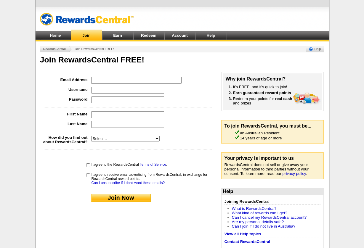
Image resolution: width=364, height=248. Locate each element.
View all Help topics (243, 234)
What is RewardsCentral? (254, 208)
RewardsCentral (54, 49)
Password (78, 99)
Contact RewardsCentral (247, 241)
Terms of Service (153, 164)
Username (77, 89)
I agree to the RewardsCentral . (129, 164)
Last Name (77, 124)
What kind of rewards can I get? (259, 213)
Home (55, 35)
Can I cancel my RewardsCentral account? (269, 217)
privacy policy (294, 173)
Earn (117, 35)
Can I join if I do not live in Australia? (264, 226)
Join (86, 35)
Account (179, 35)
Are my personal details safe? (258, 222)
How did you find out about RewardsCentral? (65, 139)
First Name (77, 114)
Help (211, 35)
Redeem (148, 35)
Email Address (73, 80)
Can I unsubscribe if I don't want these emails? (128, 183)
